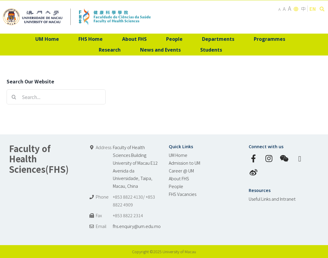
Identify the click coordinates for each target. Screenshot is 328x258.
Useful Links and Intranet (272, 199)
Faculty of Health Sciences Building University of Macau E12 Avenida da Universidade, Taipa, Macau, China (135, 166)
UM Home (178, 155)
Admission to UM (184, 163)
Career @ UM (181, 170)
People (176, 186)
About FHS (179, 178)
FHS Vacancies (182, 194)
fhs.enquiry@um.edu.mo (137, 226)
